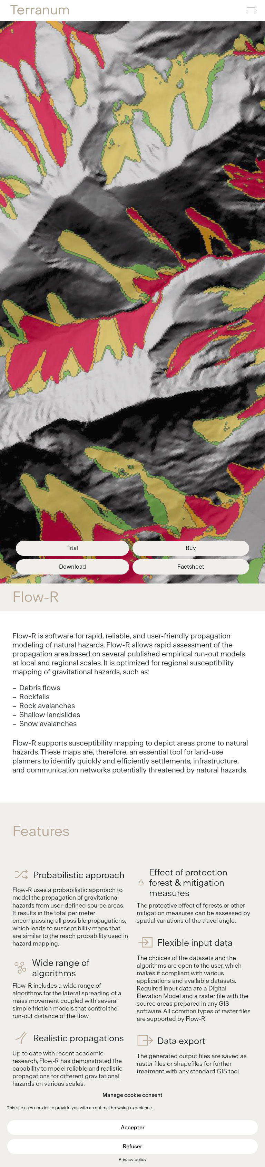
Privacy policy (133, 1160)
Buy (191, 548)
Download (72, 567)
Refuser (132, 1146)
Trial (72, 548)
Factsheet (190, 567)
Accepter (133, 1127)
